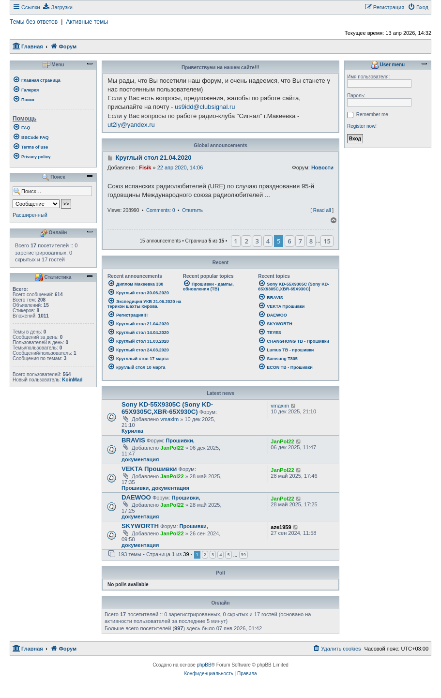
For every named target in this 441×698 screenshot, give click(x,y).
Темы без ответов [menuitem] (34, 21)
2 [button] (246, 241)
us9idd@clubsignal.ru (205, 106)
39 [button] (243, 554)
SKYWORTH (140, 526)
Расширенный (30, 215)
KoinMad (72, 379)
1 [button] (235, 241)
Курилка (132, 431)
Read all (322, 210)
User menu (388, 65)
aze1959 (281, 527)
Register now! (362, 126)
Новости (322, 167)
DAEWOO (136, 497)
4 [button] (268, 241)
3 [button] (257, 241)
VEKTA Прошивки (149, 468)
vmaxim (169, 419)
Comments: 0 (160, 210)
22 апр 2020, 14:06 (180, 167)
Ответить (192, 210)
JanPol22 (171, 448)
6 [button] (289, 241)
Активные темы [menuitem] (87, 21)
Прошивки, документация (155, 488)
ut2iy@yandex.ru (131, 124)
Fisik (145, 167)
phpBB (204, 665)
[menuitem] (58, 7)
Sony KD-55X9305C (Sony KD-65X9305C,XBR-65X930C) (167, 408)
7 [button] (300, 241)
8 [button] (311, 241)
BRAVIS (133, 440)
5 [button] (228, 554)
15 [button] (327, 241)
